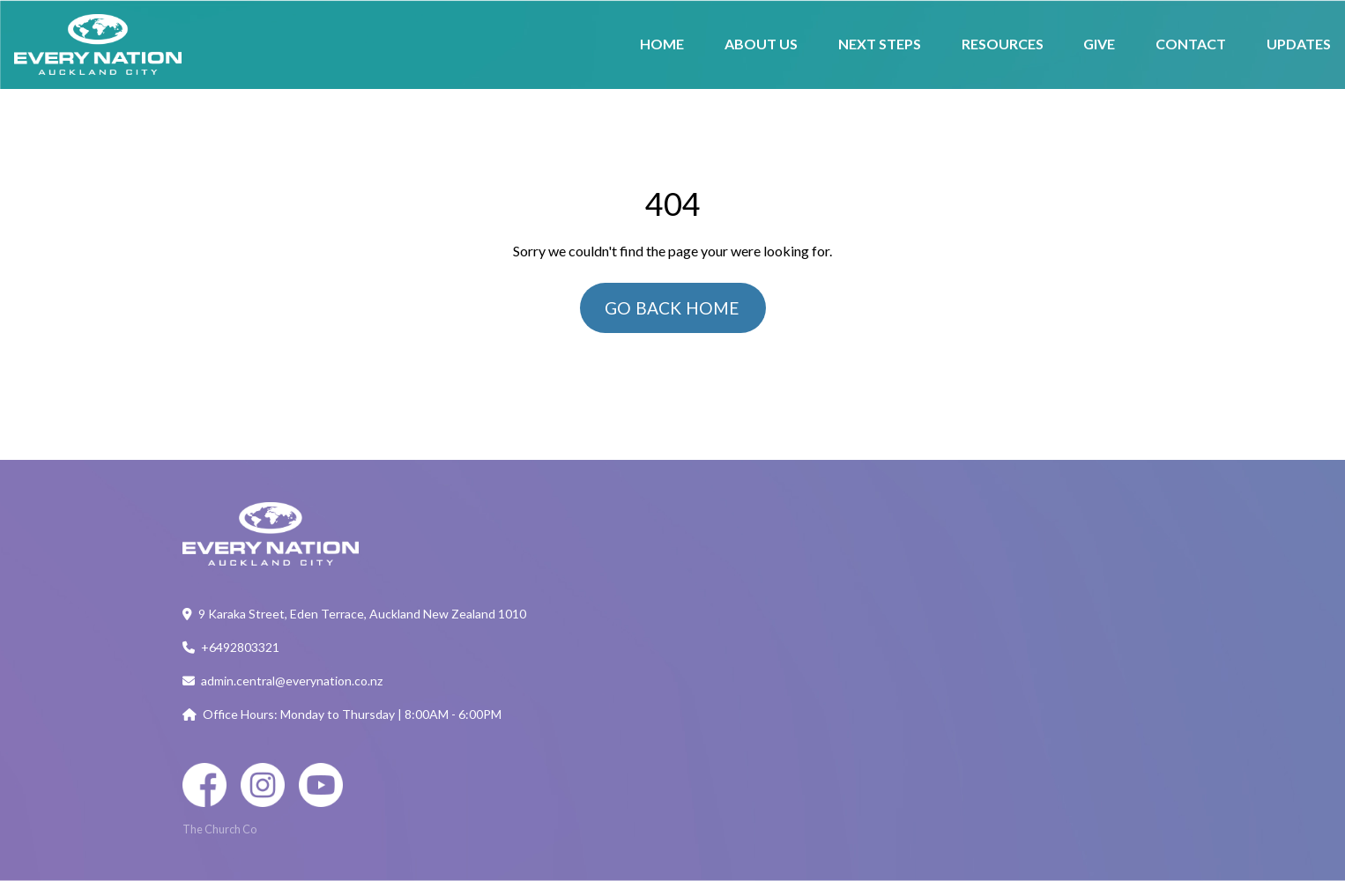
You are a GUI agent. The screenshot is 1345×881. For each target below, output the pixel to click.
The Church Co (219, 829)
